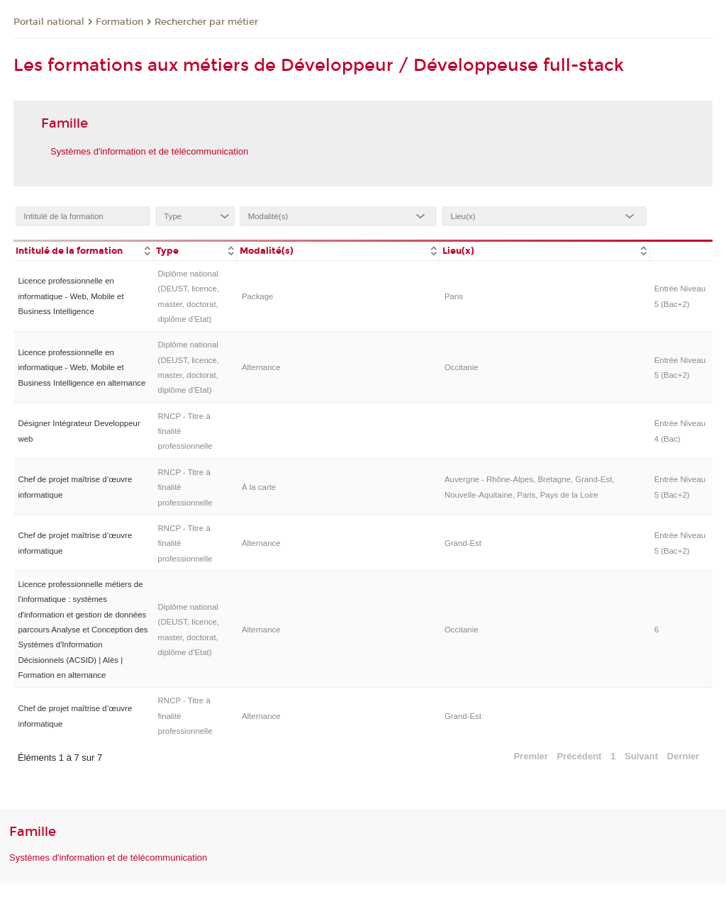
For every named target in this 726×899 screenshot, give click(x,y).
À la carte (259, 487)
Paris (454, 296)
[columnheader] (83, 250)
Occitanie (462, 367)
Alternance (261, 367)
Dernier (683, 756)
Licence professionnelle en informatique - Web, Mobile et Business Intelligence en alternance (81, 367)
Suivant (641, 756)
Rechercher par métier (206, 22)
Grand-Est (463, 543)
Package (258, 296)
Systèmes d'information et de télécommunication (149, 151)
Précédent (579, 756)
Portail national (48, 22)
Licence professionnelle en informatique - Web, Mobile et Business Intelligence (70, 296)
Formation (119, 22)
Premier (530, 756)
